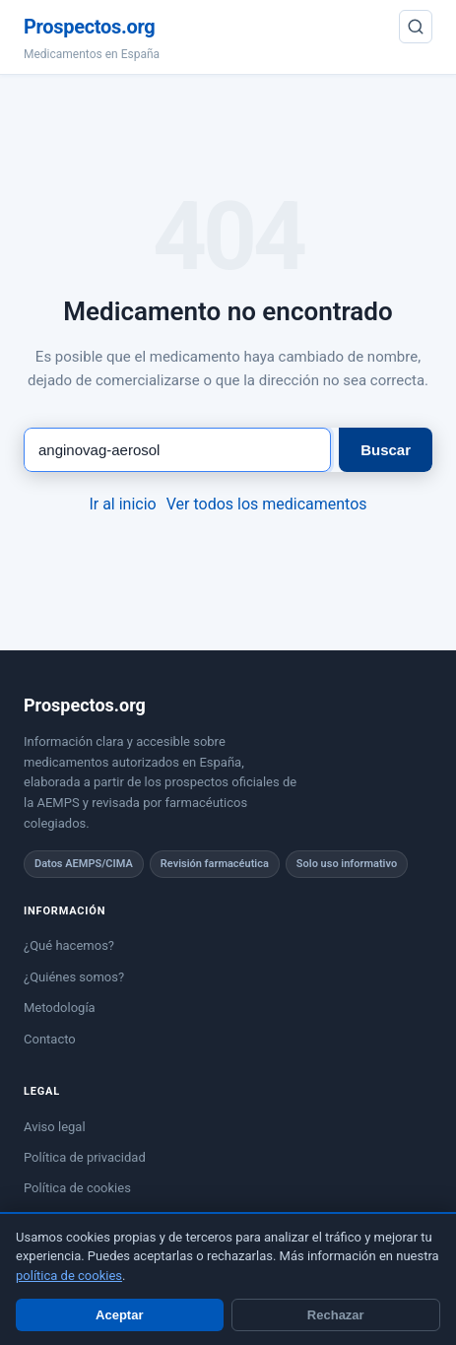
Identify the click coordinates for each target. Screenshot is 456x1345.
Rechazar (335, 1315)
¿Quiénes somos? (74, 977)
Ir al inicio (122, 504)
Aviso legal (55, 1126)
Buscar (385, 449)
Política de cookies (77, 1187)
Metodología (60, 1007)
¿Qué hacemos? (69, 945)
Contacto (50, 1039)
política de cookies (69, 1275)
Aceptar (119, 1315)
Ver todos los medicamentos (266, 504)
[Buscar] (415, 26)
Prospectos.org (89, 26)
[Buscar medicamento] (177, 450)
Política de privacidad (85, 1157)
